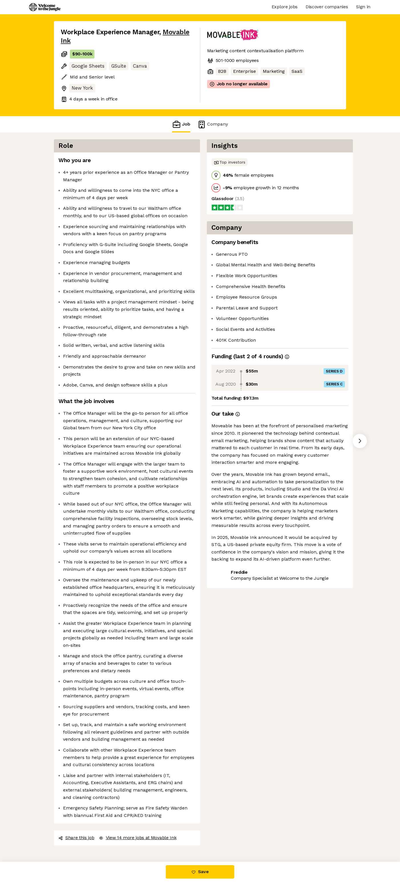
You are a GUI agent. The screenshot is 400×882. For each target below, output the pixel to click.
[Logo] (44, 7)
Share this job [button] (76, 837)
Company (212, 124)
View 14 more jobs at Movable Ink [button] (138, 837)
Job (181, 124)
